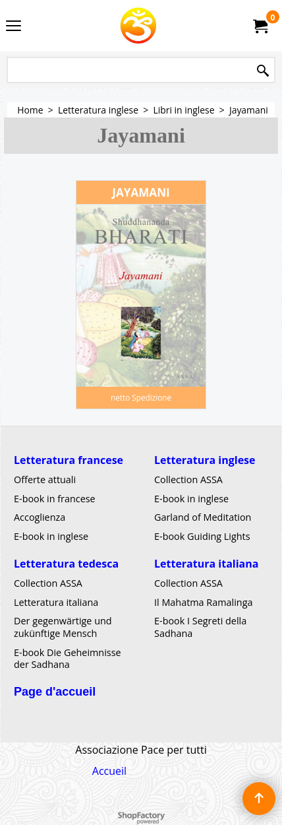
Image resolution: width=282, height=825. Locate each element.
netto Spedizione (141, 397)
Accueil (109, 771)
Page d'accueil (55, 691)
